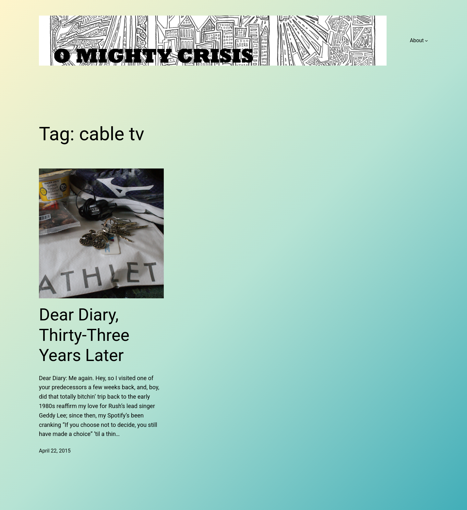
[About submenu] (426, 40)
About (417, 40)
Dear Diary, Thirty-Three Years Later (84, 335)
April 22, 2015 (55, 451)
